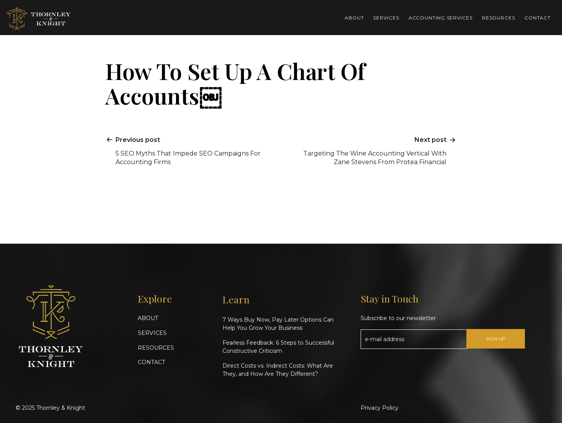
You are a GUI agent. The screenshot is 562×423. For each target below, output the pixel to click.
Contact (538, 18)
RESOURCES (156, 347)
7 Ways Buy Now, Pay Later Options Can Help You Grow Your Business (278, 323)
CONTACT (151, 362)
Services (386, 18)
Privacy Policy (379, 407)
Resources (498, 18)
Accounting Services (441, 18)
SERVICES (152, 332)
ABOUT (148, 318)
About (354, 18)
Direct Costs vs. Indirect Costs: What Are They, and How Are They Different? (277, 369)
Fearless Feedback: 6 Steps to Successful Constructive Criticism (278, 346)
